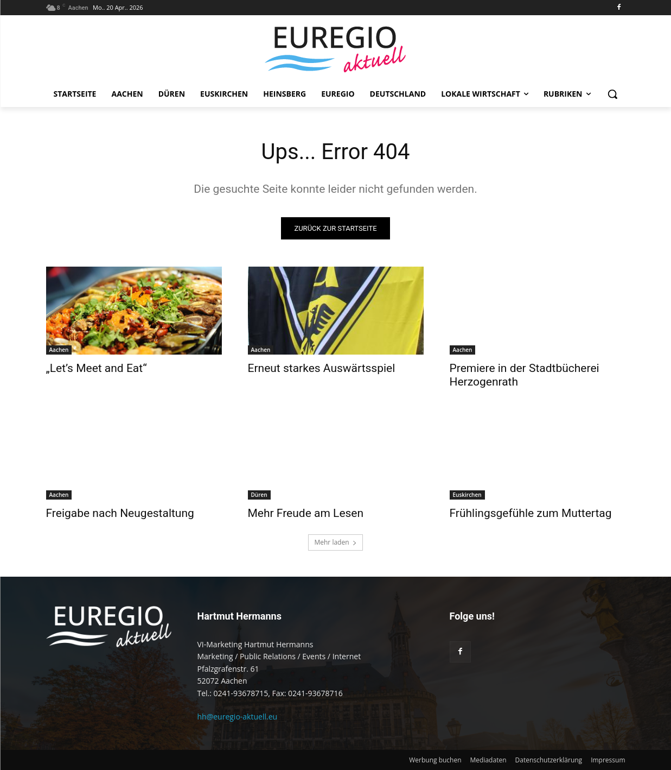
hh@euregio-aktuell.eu (237, 716)
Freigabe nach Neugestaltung (120, 513)
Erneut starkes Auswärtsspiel (321, 368)
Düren (259, 494)
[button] (612, 94)
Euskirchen (467, 494)
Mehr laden (335, 542)
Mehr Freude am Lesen (306, 513)
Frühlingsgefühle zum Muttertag (531, 513)
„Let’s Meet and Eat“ (96, 368)
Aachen (59, 350)
